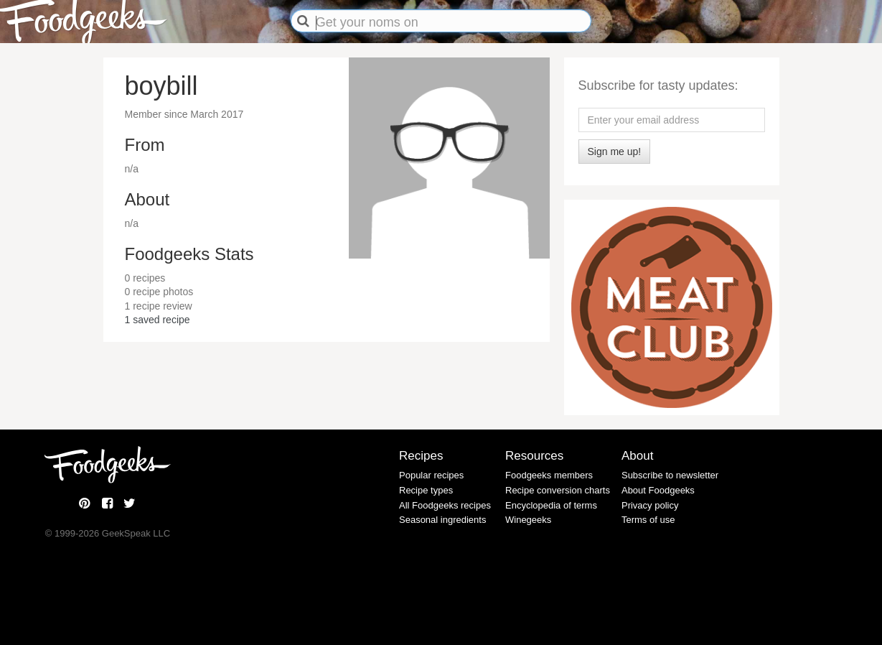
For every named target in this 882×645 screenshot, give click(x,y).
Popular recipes (431, 475)
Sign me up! (615, 151)
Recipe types (426, 490)
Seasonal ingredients (442, 519)
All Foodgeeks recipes (445, 505)
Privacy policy (649, 505)
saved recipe (157, 319)
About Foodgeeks (658, 490)
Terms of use (648, 519)
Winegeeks (528, 519)
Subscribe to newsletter (669, 475)
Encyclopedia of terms (551, 505)
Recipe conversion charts (557, 490)
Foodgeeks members (549, 475)
